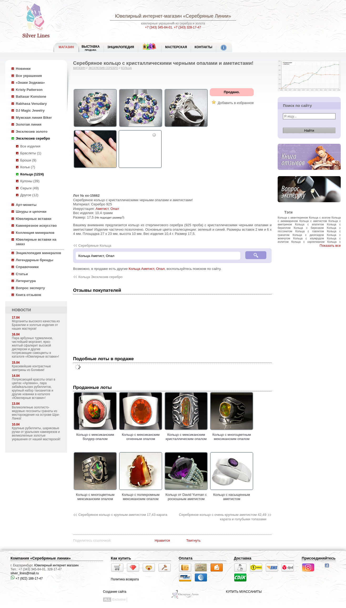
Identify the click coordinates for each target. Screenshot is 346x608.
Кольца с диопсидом (308, 234)
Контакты (203, 47)
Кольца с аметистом (313, 221)
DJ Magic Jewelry (30, 110)
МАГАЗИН (66, 47)
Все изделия (30, 146)
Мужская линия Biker (34, 118)
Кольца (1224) (32, 174)
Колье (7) (27, 167)
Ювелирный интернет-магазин (148, 16)
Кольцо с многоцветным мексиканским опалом (231, 434)
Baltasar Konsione (31, 96)
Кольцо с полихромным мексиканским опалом (140, 494)
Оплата (185, 558)
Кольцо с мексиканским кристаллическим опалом (186, 434)
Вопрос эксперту (30, 288)
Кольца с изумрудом (308, 238)
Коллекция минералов (35, 233)
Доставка (242, 558)
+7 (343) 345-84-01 (158, 27)
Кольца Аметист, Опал (147, 269)
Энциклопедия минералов (38, 253)
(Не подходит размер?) (109, 217)
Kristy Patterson (29, 90)
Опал (114, 209)
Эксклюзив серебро (33, 138)
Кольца (126, 68)
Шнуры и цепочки (31, 212)
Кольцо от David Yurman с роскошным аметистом (186, 494)
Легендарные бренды (34, 260)
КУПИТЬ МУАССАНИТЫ (244, 592)
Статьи (22, 274)
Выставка (91, 48)
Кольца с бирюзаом (309, 227)
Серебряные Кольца (94, 246)
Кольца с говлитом (309, 231)
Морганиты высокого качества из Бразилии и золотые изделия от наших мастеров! (36, 324)
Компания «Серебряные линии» (41, 558)
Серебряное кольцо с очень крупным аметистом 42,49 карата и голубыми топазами (222, 517)
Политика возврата (125, 579)
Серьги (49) (29, 188)
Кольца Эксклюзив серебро (100, 277)
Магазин (79, 68)
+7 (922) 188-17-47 (27, 578)
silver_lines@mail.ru (25, 573)
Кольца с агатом (319, 217)
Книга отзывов (28, 295)
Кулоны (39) (29, 181)
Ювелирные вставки (33, 219)
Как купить (121, 558)
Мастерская (176, 47)
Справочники (27, 267)
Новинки (23, 69)
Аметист (101, 209)
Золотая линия (28, 124)
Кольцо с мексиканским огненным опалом (140, 434)
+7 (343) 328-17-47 (187, 27)
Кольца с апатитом (309, 224)
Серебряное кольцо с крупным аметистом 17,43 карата (122, 515)
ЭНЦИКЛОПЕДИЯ (120, 47)
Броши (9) (28, 160)
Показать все (330, 246)
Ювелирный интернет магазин (56, 565)
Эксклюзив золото (31, 132)
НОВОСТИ (21, 310)
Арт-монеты (26, 205)
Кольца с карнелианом (307, 241)
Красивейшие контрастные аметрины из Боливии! (31, 368)
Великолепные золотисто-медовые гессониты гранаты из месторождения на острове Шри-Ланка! (36, 413)
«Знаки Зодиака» (30, 83)
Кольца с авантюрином (293, 217)
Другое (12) (29, 195)
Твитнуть (193, 540)
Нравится (162, 540)
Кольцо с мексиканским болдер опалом (95, 434)
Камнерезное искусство (36, 226)
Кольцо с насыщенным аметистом (231, 494)
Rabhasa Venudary (31, 104)
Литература (26, 281)
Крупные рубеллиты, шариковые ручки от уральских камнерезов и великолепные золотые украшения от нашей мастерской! (36, 433)
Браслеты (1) (30, 153)
